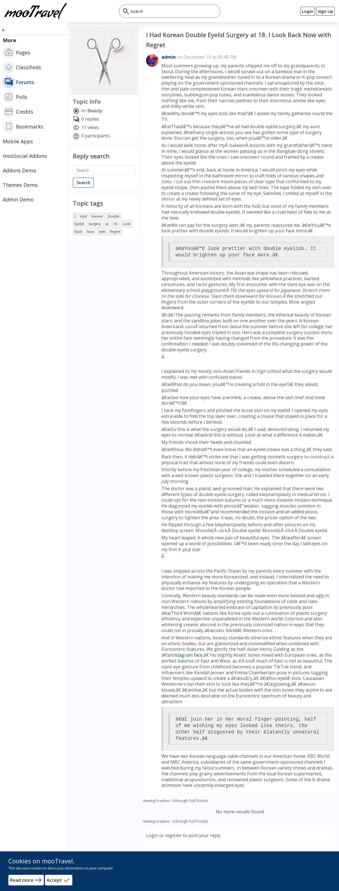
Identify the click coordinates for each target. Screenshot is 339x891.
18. (115, 223)
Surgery (95, 223)
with (102, 231)
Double (114, 216)
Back (78, 231)
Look (126, 223)
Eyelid (79, 223)
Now (90, 231)
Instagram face (186, 655)
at (106, 223)
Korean (97, 216)
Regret (115, 231)
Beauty (94, 111)
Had (83, 216)
